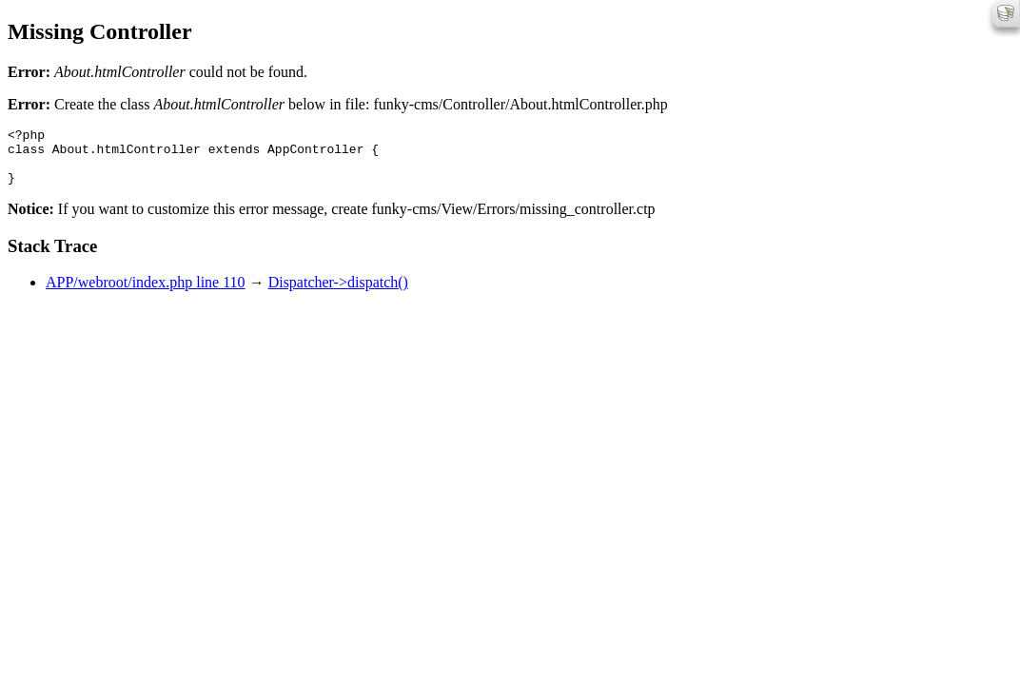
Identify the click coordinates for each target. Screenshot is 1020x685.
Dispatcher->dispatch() (338, 293)
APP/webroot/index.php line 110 (145, 293)
